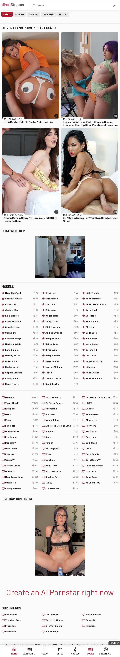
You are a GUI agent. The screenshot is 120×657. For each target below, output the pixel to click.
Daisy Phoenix (61, 338)
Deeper (102, 409)
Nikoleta (102, 367)
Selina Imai (21, 333)
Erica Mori (61, 293)
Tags (45, 653)
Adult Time (61, 466)
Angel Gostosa (102, 361)
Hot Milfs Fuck (61, 471)
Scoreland (61, 409)
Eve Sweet (102, 338)
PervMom (102, 426)
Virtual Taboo (21, 466)
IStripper (21, 409)
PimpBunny (51, 631)
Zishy (21, 420)
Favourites (49, 14)
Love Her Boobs (102, 466)
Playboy (21, 454)
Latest (7, 14)
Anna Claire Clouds (102, 304)
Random (33, 14)
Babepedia (11, 614)
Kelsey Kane (61, 361)
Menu (113, 643)
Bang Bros (102, 477)
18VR (102, 448)
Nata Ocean (102, 344)
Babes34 (90, 620)
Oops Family (102, 454)
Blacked (61, 431)
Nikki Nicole (102, 293)
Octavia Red (21, 361)
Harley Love (21, 367)
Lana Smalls (21, 350)
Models (75, 653)
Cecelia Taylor (61, 378)
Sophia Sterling (21, 373)
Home (14, 653)
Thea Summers (102, 378)
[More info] (56, 116)
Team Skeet (21, 403)
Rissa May (21, 304)
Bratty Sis (102, 431)
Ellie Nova (61, 310)
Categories (29, 653)
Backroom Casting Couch (102, 397)
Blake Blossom (21, 321)
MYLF (21, 414)
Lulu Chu (61, 304)
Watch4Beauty (61, 397)
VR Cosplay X (61, 448)
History (63, 14)
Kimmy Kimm (21, 378)
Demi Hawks (61, 384)
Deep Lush (102, 437)
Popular (19, 14)
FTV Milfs (102, 471)
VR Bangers (102, 414)
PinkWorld (11, 631)
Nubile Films (61, 420)
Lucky (90, 653)
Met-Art (21, 397)
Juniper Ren (21, 310)
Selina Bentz (102, 321)
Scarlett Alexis (21, 299)
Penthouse (21, 437)
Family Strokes (21, 488)
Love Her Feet (61, 488)
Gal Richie (102, 316)
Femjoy (61, 443)
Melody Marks (21, 356)
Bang (61, 437)
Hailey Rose (61, 344)
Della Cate (102, 333)
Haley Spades (61, 356)
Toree (61, 373)
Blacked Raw (61, 477)
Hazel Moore (21, 384)
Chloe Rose (61, 299)
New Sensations (21, 477)
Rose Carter (102, 373)
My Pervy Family (61, 403)
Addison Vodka (61, 333)
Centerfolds (52, 614)
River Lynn (61, 350)
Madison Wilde (21, 344)
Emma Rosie (21, 316)
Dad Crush (102, 443)
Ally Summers (102, 299)
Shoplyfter (102, 420)
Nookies (61, 460)
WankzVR (21, 460)
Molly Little (61, 321)
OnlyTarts (21, 483)
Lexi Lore (102, 356)
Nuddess (91, 625)
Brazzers (61, 414)
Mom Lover (21, 448)
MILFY (102, 403)
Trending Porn (13, 620)
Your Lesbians (93, 614)
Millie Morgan (61, 327)
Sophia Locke (21, 327)
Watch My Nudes (54, 620)
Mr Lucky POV (102, 483)
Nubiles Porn (21, 431)
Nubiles (21, 471)
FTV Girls (21, 426)
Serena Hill (102, 350)
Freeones (10, 625)
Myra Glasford (21, 293)
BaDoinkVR (21, 443)
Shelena (102, 327)
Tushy (61, 483)
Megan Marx (61, 316)
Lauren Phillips (61, 367)
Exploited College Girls (61, 426)
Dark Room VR (102, 460)
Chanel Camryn (21, 338)
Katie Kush (102, 310)
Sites (60, 653)
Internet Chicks (53, 625)
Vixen (61, 454)
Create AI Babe (105, 653)
